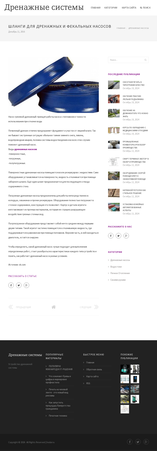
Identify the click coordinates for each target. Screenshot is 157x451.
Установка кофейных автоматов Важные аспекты (133, 207)
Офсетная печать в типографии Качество (133, 83)
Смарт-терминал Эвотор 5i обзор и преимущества (136, 160)
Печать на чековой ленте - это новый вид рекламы (57, 392)
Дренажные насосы (138, 28)
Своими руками (118, 279)
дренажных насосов (25, 149)
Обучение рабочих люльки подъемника (133, 98)
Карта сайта (129, 7)
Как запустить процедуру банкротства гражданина (58, 405)
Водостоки (116, 266)
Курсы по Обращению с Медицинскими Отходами (135, 129)
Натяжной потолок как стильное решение (134, 192)
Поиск (145, 7)
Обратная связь (94, 369)
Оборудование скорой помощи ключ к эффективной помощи (134, 176)
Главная (95, 7)
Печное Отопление (120, 273)
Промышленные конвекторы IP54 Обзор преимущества (134, 144)
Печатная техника (58, 415)
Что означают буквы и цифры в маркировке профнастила (58, 379)
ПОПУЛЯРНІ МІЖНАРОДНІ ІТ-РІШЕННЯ (59, 368)
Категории (110, 7)
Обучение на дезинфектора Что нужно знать (135, 113)
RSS (88, 383)
